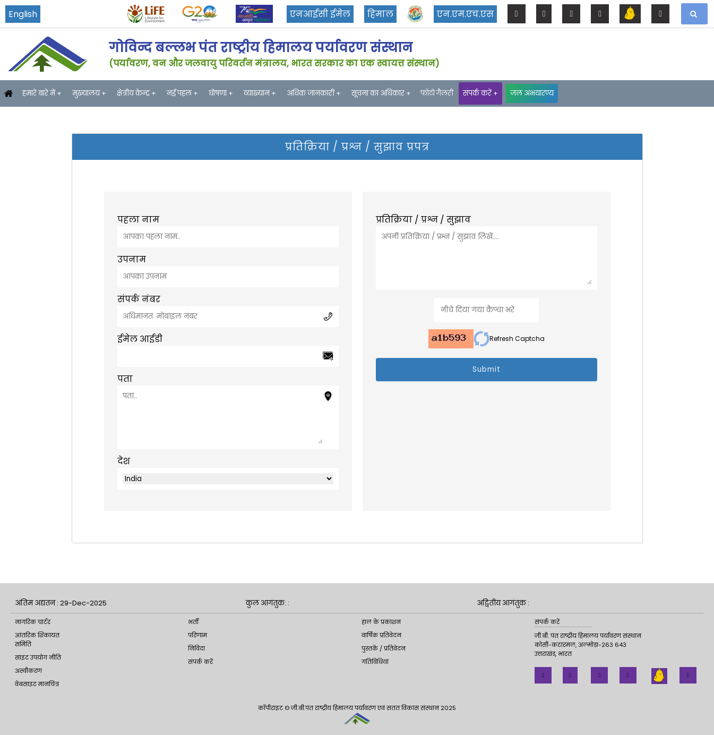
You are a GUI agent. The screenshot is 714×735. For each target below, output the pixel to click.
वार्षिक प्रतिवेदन (381, 635)
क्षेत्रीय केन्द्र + (136, 93)
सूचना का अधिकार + (381, 93)
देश (123, 461)
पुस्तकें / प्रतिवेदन (384, 648)
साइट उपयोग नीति (38, 657)
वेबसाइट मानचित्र (37, 684)
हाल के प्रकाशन (381, 622)
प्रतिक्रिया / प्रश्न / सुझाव (423, 219)
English (22, 14)
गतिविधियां (375, 661)
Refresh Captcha (509, 339)
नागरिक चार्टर (32, 622)
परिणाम (197, 635)
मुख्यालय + (89, 93)
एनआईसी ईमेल (320, 14)
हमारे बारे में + (42, 93)
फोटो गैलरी (436, 93)
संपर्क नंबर (138, 299)
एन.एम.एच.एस (465, 14)
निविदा (196, 648)
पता (125, 379)
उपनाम (131, 259)
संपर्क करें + (480, 93)
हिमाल (380, 14)
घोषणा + (221, 93)
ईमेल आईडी (139, 339)
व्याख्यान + (260, 93)
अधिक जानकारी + (314, 93)
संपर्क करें (200, 661)
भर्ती (193, 622)
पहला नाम (138, 219)
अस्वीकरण (28, 670)
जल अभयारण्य (532, 93)
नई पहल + (182, 93)
